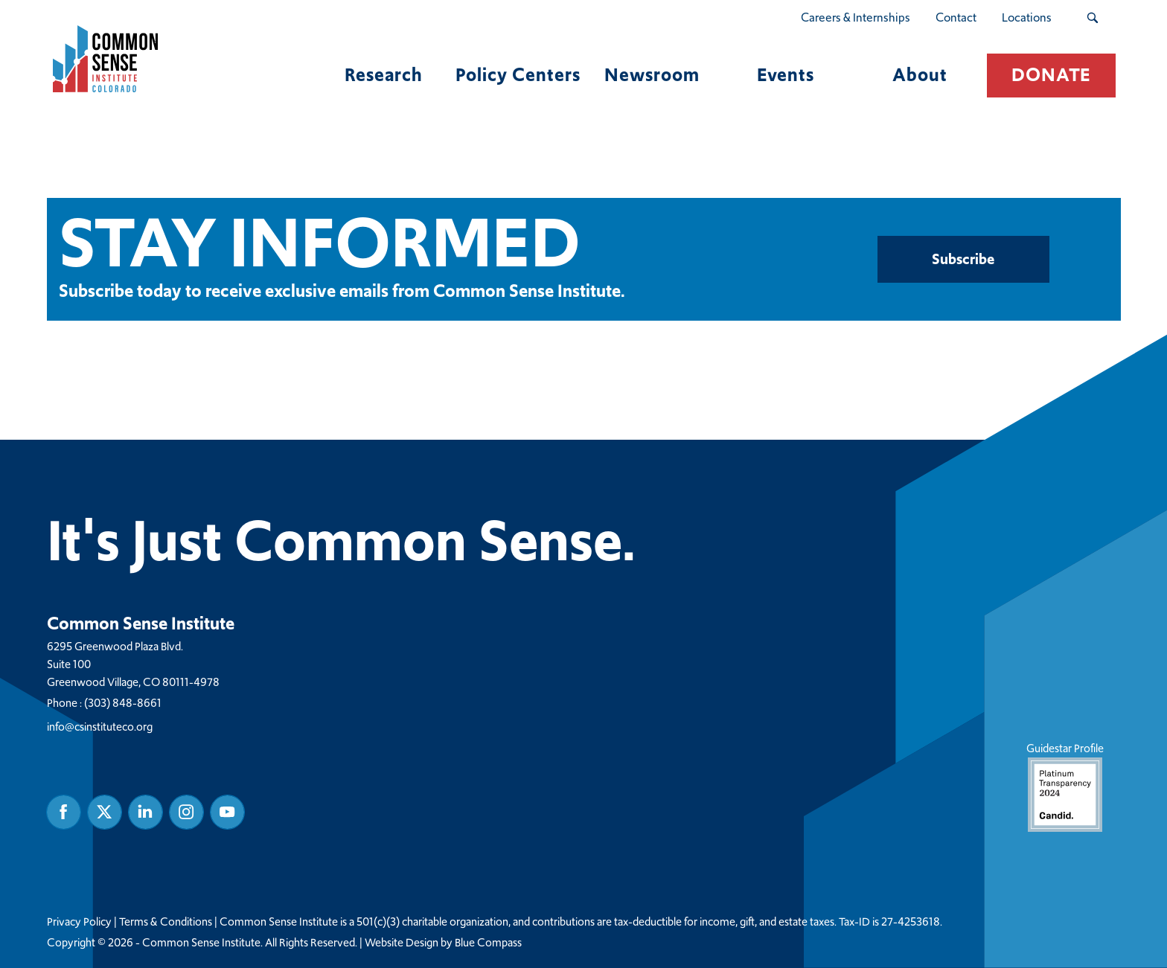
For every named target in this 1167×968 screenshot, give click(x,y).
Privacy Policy (79, 921)
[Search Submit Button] (1092, 18)
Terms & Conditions (165, 921)
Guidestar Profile (1064, 786)
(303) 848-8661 (123, 703)
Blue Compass (488, 942)
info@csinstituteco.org (100, 726)
